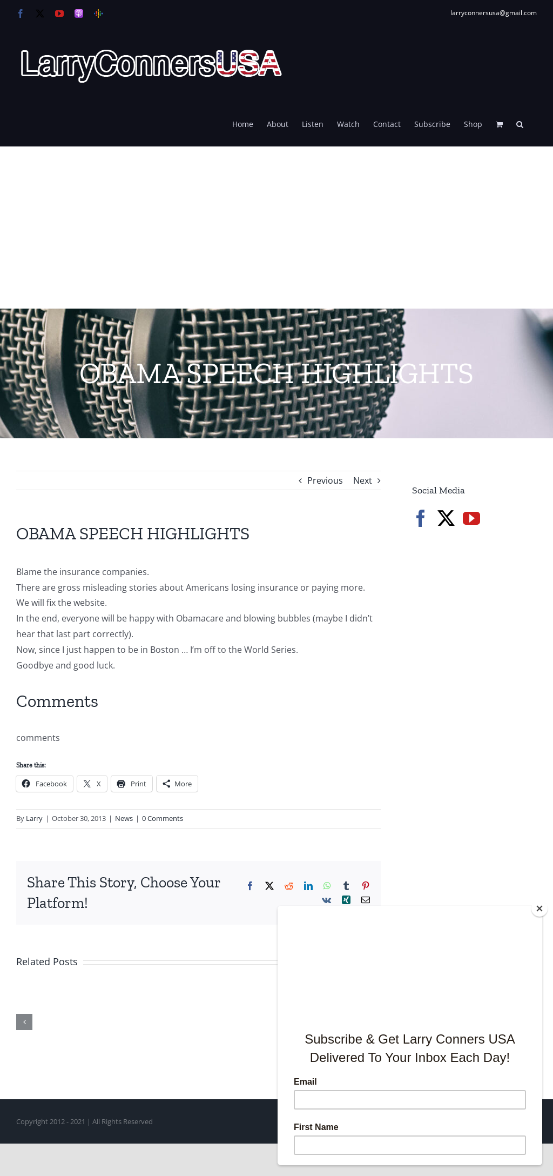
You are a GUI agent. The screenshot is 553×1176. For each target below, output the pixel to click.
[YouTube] (471, 518)
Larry (34, 818)
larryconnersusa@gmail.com (493, 12)
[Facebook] (420, 518)
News (124, 818)
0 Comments (162, 818)
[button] (519, 123)
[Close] (539, 908)
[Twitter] (446, 518)
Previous (325, 480)
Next (362, 480)
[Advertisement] (276, 227)
